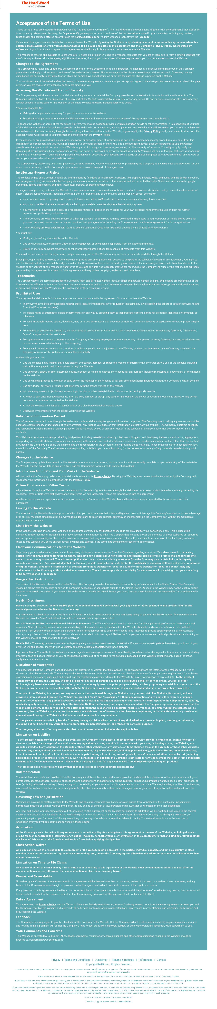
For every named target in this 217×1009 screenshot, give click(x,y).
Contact (161, 962)
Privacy (55, 962)
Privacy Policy (152, 133)
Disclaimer (101, 962)
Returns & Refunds (123, 962)
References (145, 962)
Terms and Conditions (77, 962)
